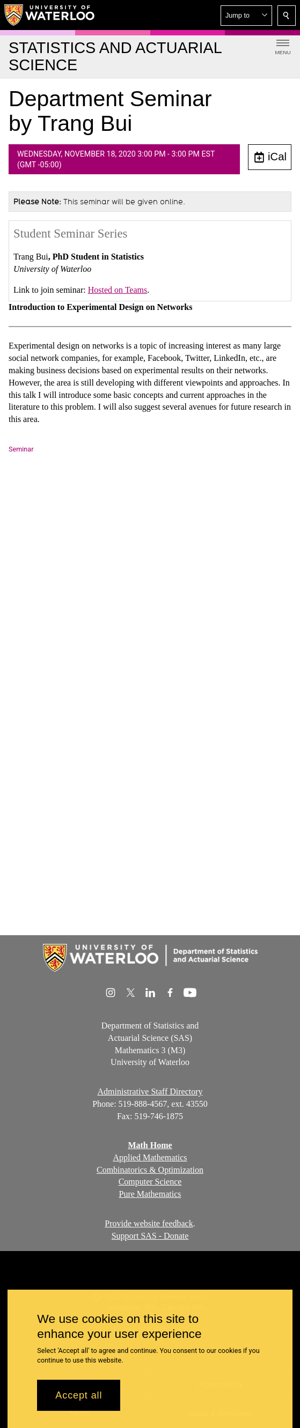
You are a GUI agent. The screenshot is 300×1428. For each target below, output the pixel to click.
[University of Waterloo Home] (50, 15)
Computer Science (150, 1182)
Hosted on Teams (118, 289)
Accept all (78, 1395)
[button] (246, 15)
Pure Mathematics (150, 1194)
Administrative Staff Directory (149, 1091)
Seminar (21, 449)
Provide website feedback (149, 1223)
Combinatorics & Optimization (150, 1169)
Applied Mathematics (150, 1157)
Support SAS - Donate (150, 1235)
